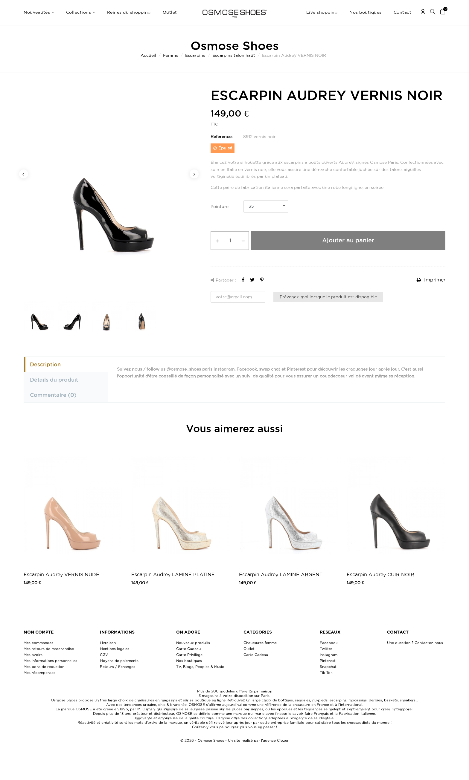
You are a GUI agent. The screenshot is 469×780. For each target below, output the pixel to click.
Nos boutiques (189, 661)
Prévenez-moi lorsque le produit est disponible (328, 296)
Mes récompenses (39, 673)
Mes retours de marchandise (49, 649)
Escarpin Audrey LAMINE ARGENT (280, 574)
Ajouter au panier (348, 240)
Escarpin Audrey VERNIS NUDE (61, 574)
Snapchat (328, 667)
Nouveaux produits (193, 643)
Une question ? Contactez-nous (415, 643)
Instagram (328, 655)
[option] (109, 190)
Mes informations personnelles (50, 661)
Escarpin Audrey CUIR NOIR (380, 574)
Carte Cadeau (188, 649)
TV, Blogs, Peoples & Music (200, 667)
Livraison (108, 643)
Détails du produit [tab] (54, 380)
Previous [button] (23, 173)
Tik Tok (326, 673)
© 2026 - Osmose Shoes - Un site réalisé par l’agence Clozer (234, 740)
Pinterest (328, 661)
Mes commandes (38, 643)
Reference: (222, 136)
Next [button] (194, 173)
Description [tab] (45, 364)
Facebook (329, 643)
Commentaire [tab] (53, 395)
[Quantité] (230, 241)
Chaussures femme (260, 643)
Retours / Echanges (117, 667)
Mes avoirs (33, 655)
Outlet (249, 649)
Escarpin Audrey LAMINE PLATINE (173, 574)
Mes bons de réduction (44, 667)
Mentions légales (114, 649)
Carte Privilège (189, 655)
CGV (104, 655)
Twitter (326, 649)
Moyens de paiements (119, 661)
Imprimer (431, 279)
